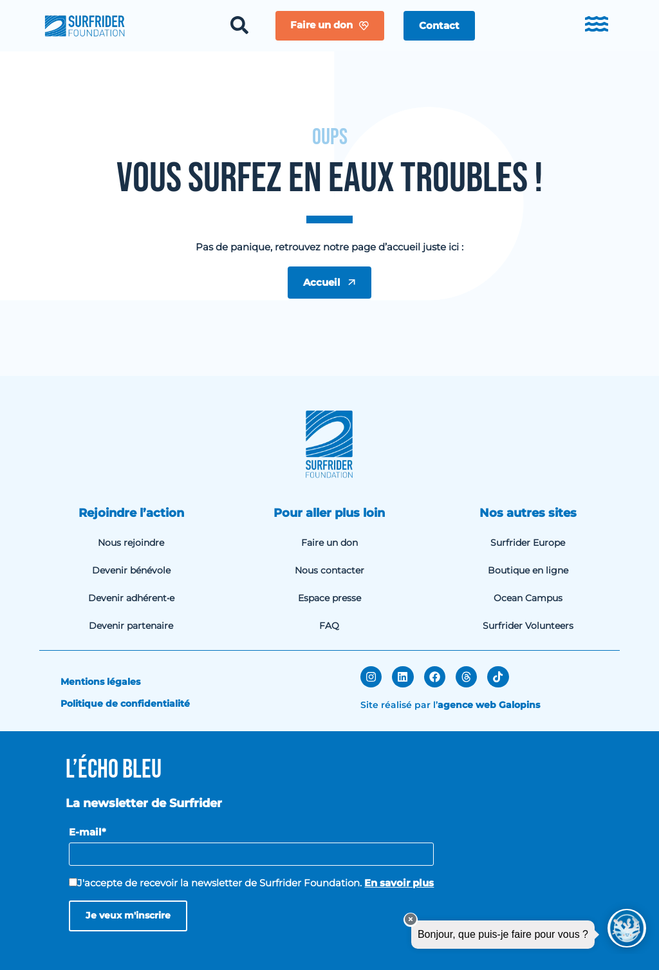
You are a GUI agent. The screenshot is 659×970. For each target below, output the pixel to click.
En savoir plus (399, 883)
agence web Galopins (489, 705)
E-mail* (87, 832)
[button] (439, 26)
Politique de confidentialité (125, 703)
